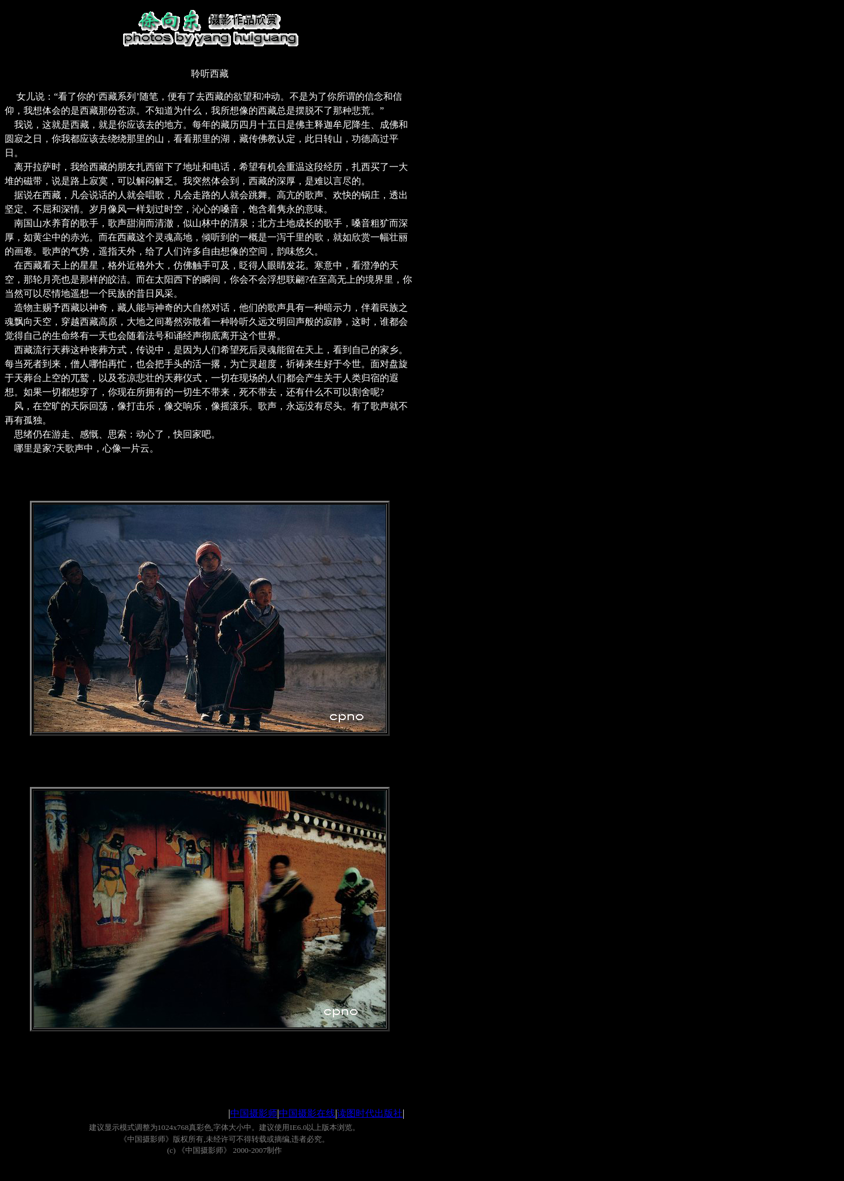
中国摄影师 (253, 1113)
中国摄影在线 (307, 1113)
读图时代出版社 (370, 1113)
